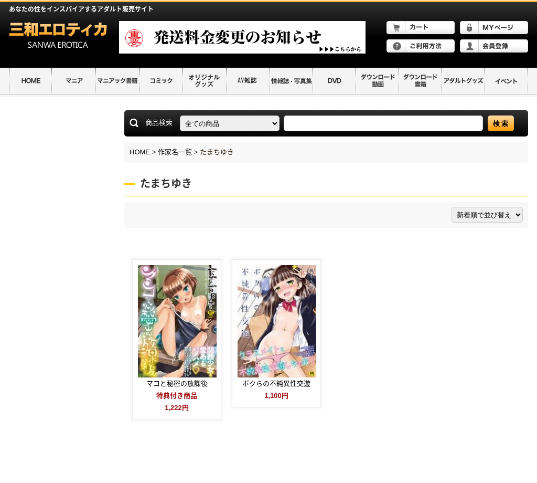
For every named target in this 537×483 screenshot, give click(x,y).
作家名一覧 (175, 152)
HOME (140, 152)
